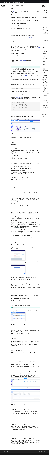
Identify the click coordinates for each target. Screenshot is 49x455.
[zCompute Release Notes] (2, 1)
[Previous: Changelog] (7, 451)
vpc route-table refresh (23, 60)
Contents (43, 5)
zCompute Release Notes (3, 5)
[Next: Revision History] (41, 451)
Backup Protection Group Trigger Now (28, 37)
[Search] (45, 0)
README (26, 75)
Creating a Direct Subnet (19, 97)
